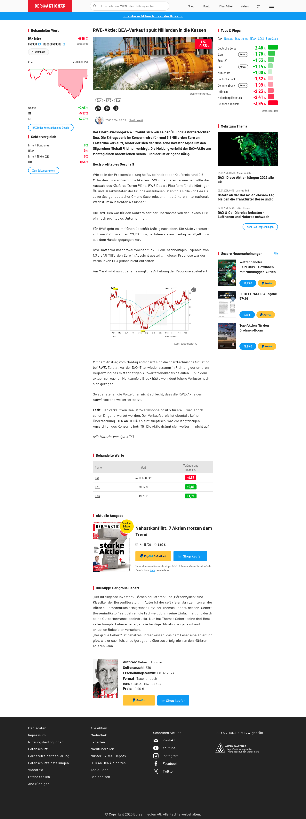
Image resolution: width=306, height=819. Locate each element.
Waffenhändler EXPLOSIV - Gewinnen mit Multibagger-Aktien (257, 267)
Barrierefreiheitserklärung (48, 756)
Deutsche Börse (227, 48)
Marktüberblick (102, 749)
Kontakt (164, 740)
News (243, 54)
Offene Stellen (39, 777)
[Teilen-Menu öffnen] (98, 108)
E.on (118, 100)
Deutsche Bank (227, 79)
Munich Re (224, 73)
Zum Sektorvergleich (43, 170)
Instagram (166, 755)
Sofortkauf (153, 556)
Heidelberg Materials (230, 98)
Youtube (164, 748)
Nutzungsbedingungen (45, 742)
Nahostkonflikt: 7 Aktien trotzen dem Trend (173, 531)
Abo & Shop (100, 770)
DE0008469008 (54, 43)
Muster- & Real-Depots (108, 756)
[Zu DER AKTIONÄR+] (226, 6)
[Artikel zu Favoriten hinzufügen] (115, 108)
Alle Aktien (99, 728)
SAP (220, 67)
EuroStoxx (272, 38)
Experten (98, 742)
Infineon (223, 92)
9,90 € (247, 314)
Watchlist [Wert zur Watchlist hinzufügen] (40, 52)
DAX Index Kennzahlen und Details (50, 127)
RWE (108, 100)
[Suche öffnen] (95, 6)
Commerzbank (226, 85)
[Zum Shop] (191, 6)
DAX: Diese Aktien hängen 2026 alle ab (246, 179)
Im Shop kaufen (190, 556)
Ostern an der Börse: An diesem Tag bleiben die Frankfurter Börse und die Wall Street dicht (247, 197)
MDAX (253, 38)
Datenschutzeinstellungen (48, 763)
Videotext (36, 770)
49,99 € (248, 283)
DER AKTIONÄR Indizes (108, 763)
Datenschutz (38, 749)
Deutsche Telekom (228, 104)
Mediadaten (37, 728)
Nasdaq (228, 38)
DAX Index (34, 38)
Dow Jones (241, 38)
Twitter (163, 771)
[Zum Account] (206, 6)
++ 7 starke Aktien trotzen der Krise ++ (153, 16)
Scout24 (222, 60)
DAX (99, 100)
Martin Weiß (136, 120)
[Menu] (271, 6)
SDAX (261, 38)
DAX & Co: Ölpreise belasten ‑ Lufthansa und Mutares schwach (243, 215)
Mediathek (99, 735)
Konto (152, 570)
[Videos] (245, 6)
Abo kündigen (38, 784)
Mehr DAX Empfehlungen (260, 227)
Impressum (37, 735)
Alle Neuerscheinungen (271, 254)
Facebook (165, 763)
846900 (34, 43)
